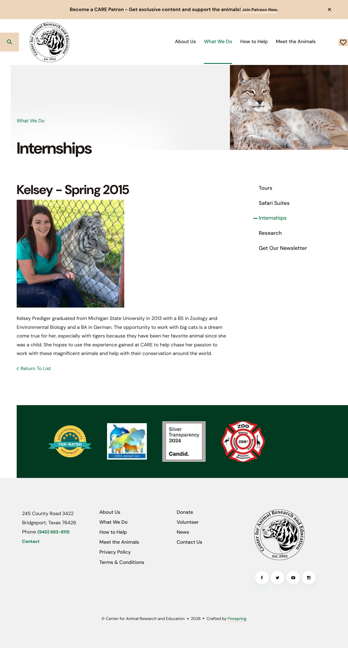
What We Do (180, 41)
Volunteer (188, 522)
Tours (265, 188)
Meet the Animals (257, 41)
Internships (273, 218)
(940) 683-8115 (53, 532)
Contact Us (189, 542)
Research (270, 233)
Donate (324, 42)
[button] (329, 9)
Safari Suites (274, 203)
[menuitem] (147, 42)
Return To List (36, 368)
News (183, 532)
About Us (147, 41)
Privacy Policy (115, 552)
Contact (31, 541)
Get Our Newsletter (283, 248)
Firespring (237, 618)
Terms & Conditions (122, 562)
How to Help (215, 41)
